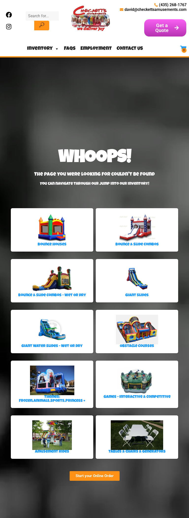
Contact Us (130, 48)
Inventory (43, 49)
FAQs (70, 48)
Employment (96, 48)
